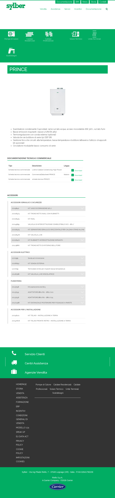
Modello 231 (22, 428)
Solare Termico (56, 389)
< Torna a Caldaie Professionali (20, 333)
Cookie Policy (19, 451)
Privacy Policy (20, 443)
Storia (93, 2)
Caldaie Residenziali (62, 384)
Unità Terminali (72, 389)
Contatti (103, 2)
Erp (18, 406)
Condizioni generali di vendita (22, 419)
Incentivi (78, 9)
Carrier (47, 480)
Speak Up (20, 432)
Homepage (21, 384)
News (85, 2)
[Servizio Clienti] (66, 352)
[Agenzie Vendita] (66, 371)
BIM (77, 2)
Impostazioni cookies (22, 459)
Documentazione (64, 2)
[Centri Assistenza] (66, 362)
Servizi (67, 9)
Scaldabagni (57, 393)
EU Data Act (22, 436)
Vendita (43, 9)
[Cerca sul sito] (106, 9)
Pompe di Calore (43, 384)
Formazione (22, 402)
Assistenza (55, 9)
